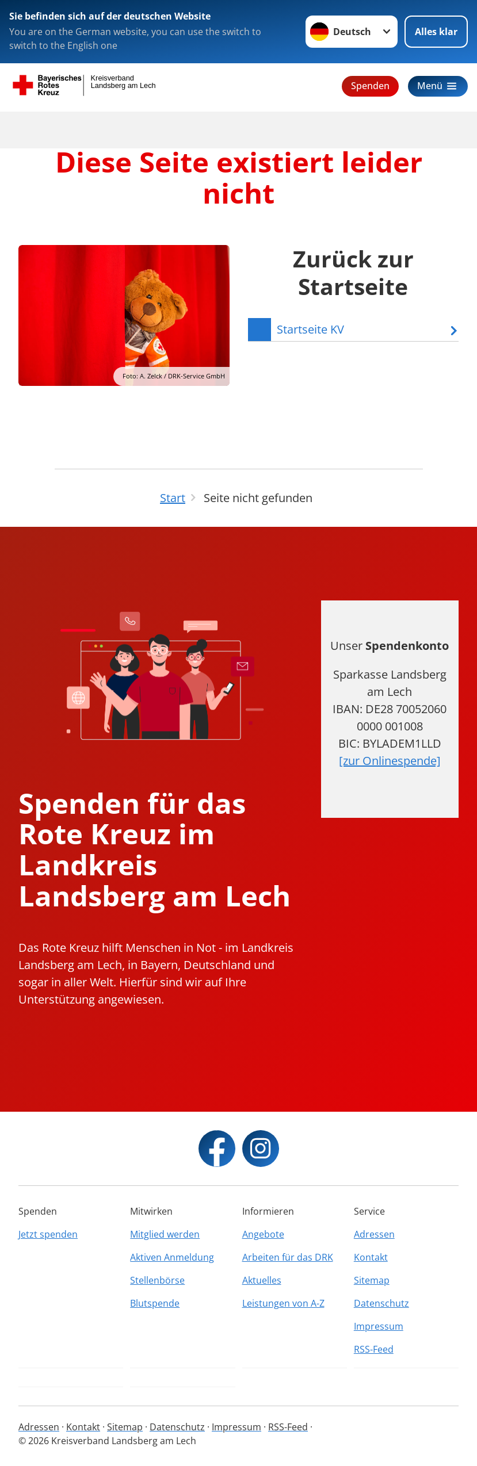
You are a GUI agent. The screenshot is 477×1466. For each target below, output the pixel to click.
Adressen (374, 1234)
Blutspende (155, 1303)
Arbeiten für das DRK (287, 1257)
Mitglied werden (165, 1234)
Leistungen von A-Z (283, 1303)
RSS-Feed (374, 1349)
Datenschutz (381, 1303)
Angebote (263, 1234)
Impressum (378, 1326)
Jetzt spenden (48, 1234)
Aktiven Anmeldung (172, 1257)
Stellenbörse (157, 1280)
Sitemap (372, 1280)
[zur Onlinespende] (390, 760)
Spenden (370, 85)
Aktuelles (261, 1280)
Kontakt (371, 1257)
